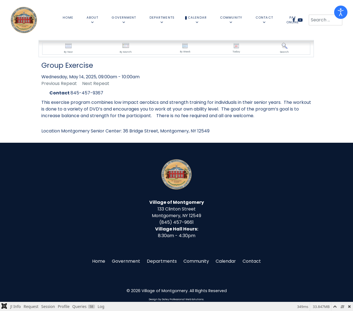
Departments (162, 261)
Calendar (226, 261)
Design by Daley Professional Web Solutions (176, 299)
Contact (252, 261)
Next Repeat (95, 83)
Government (126, 261)
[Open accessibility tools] (340, 12)
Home (98, 261)
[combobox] (325, 20)
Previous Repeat (59, 83)
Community (196, 261)
